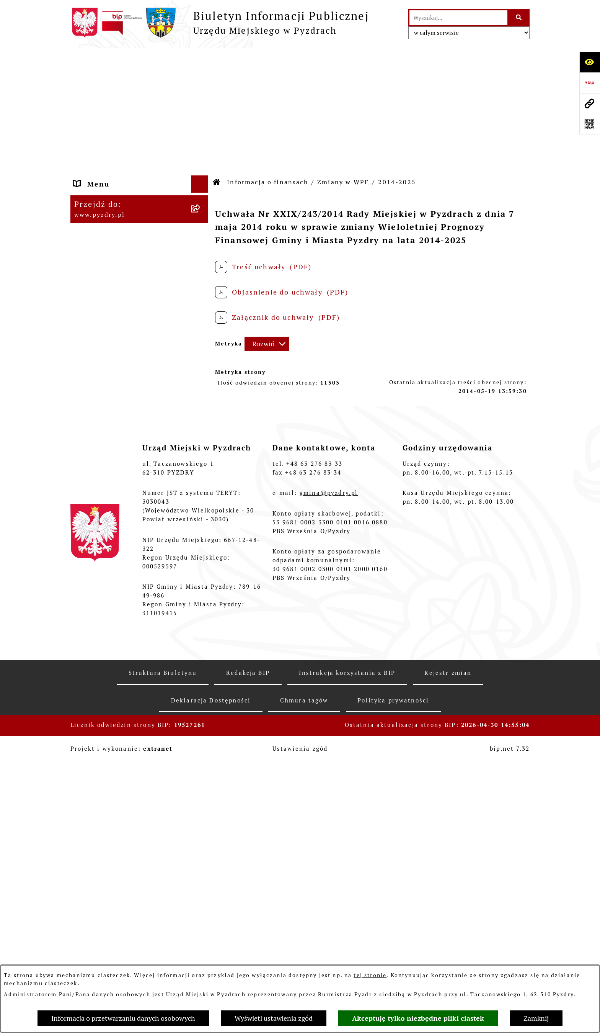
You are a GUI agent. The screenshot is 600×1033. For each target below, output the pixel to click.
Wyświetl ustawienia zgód (274, 1018)
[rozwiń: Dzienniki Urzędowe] (201, 693)
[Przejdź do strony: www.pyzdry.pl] (589, 103)
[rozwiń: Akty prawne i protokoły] (201, 94)
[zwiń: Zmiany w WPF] (201, 354)
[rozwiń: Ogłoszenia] (201, 659)
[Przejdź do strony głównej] (219, 23)
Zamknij (536, 1018)
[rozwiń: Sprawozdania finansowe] (201, 532)
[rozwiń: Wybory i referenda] (201, 710)
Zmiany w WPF (343, 57)
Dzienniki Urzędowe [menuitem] (112, 693)
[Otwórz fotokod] (589, 124)
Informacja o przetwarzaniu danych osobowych (123, 1018)
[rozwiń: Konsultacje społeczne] (201, 762)
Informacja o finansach (267, 57)
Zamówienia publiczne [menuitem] (116, 173)
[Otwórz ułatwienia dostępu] (589, 62)
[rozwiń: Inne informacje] (201, 779)
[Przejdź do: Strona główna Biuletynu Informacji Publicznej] (217, 57)
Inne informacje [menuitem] (104, 779)
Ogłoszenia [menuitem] (95, 658)
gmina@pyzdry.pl (329, 933)
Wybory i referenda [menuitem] (110, 710)
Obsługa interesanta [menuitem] (112, 138)
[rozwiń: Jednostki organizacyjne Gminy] (201, 631)
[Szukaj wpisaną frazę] (519, 17)
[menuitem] (139, 212)
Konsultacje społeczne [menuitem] (116, 762)
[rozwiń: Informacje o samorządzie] (201, 76)
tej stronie (370, 975)
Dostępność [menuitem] (96, 727)
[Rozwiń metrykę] (267, 219)
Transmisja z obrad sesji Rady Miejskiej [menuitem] (130, 116)
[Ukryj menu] (199, 59)
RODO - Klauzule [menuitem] (105, 155)
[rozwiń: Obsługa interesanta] (201, 138)
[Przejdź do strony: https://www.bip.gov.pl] (589, 82)
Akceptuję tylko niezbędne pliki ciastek (418, 1018)
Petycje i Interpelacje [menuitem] (114, 675)
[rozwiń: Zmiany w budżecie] (201, 332)
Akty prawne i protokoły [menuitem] (120, 93)
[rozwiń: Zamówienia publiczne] (201, 173)
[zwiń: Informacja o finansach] (201, 190)
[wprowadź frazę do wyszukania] (458, 17)
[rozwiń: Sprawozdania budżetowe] (201, 554)
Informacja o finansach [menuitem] (118, 190)
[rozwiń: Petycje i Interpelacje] (201, 676)
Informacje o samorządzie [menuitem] (123, 76)
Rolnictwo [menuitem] (93, 744)
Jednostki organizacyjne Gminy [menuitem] (120, 636)
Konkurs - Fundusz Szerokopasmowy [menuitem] (109, 801)
